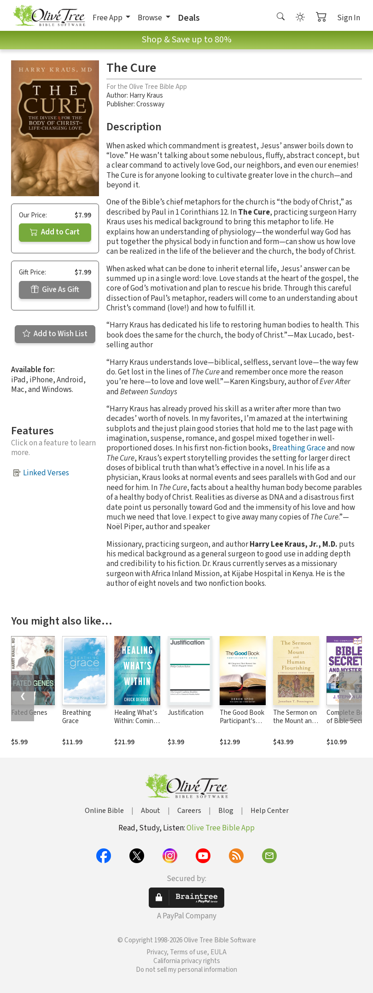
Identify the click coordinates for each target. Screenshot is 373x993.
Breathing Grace (299, 448)
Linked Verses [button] (46, 473)
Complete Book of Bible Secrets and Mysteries (349, 721)
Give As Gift (55, 289)
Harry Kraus (146, 95)
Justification (186, 713)
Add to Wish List (55, 333)
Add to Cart (55, 232)
